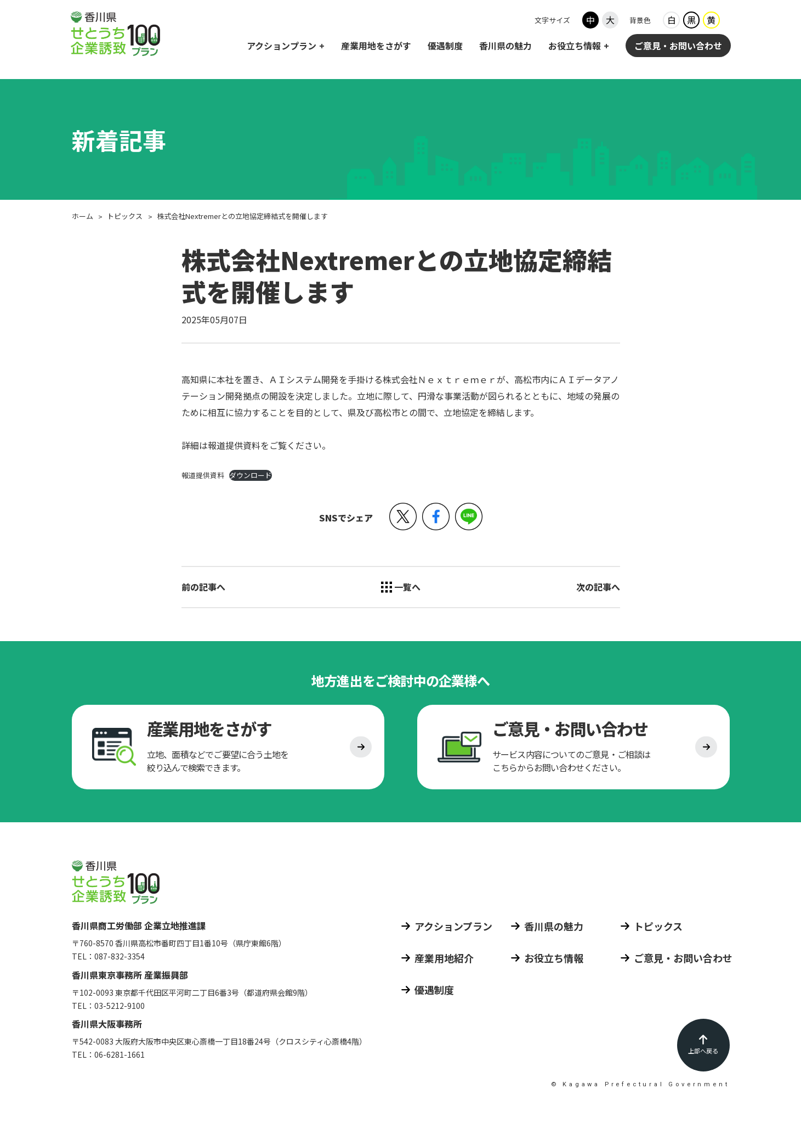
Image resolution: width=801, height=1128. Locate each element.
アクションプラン (281, 46)
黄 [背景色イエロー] (711, 21)
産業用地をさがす (376, 46)
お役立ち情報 (574, 46)
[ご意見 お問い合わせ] (573, 750)
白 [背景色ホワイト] (671, 21)
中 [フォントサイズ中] (590, 21)
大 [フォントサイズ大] (610, 21)
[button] (403, 516)
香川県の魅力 (505, 46)
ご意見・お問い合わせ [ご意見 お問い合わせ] (678, 46)
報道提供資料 (202, 475)
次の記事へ (598, 586)
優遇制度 (445, 46)
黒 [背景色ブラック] (691, 21)
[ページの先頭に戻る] (703, 1045)
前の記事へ (203, 586)
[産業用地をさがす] (228, 750)
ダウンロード (250, 475)
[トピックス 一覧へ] (401, 586)
